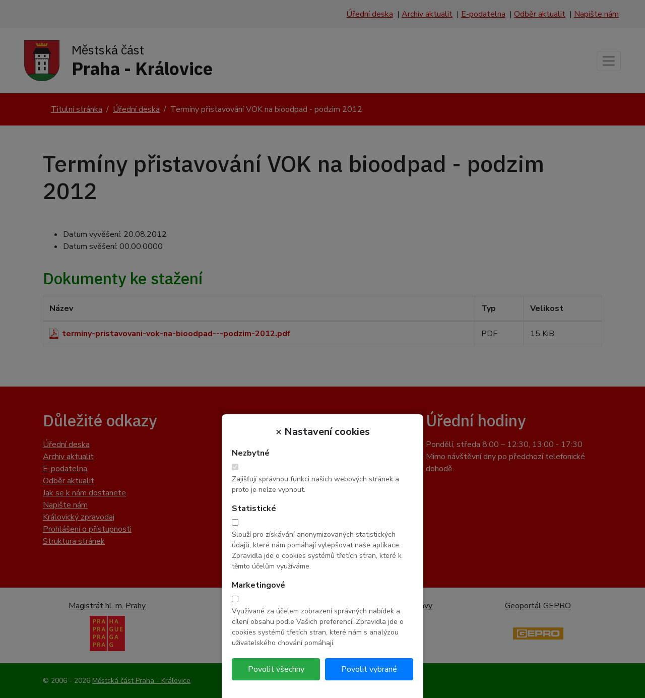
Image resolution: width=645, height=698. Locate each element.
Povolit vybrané (369, 669)
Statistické (254, 508)
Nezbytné (251, 453)
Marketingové (258, 585)
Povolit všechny (276, 669)
